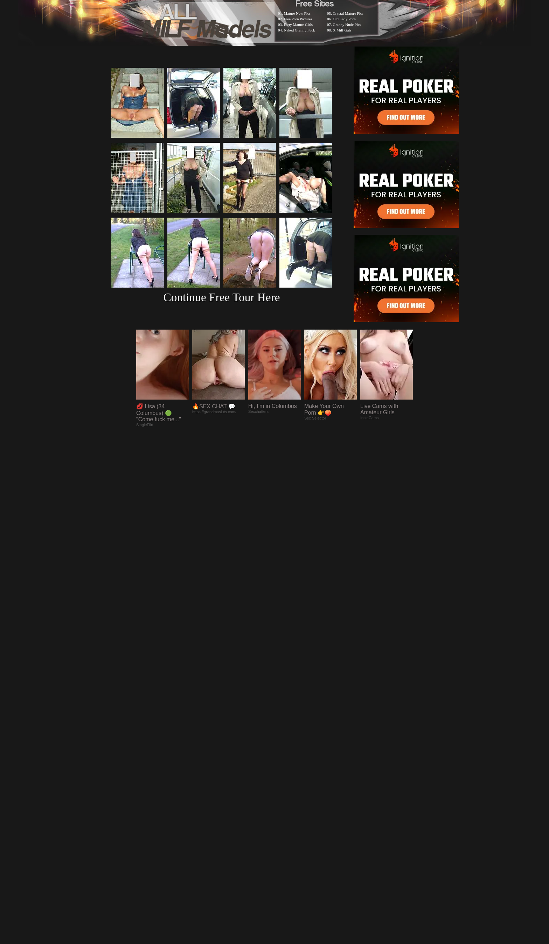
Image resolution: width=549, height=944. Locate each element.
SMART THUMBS (287, 762)
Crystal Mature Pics (348, 13)
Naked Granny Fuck (299, 30)
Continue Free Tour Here (221, 297)
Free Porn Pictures (298, 19)
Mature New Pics (297, 13)
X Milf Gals (342, 30)
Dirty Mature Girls (298, 24)
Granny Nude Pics (347, 24)
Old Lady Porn (344, 19)
